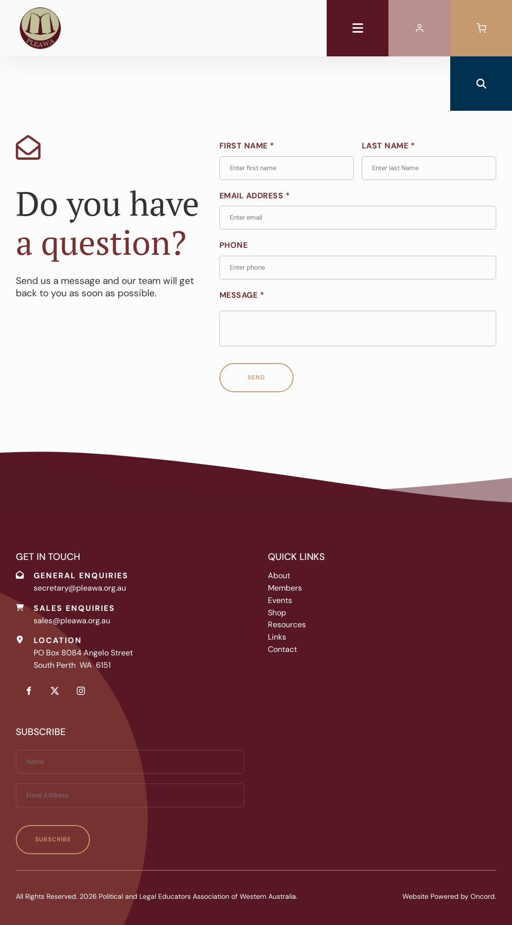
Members (285, 588)
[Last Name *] (429, 168)
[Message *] (357, 328)
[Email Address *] (357, 218)
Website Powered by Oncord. (449, 896)
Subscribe (53, 839)
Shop (277, 612)
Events (280, 600)
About (279, 575)
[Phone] (357, 267)
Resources (287, 624)
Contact (282, 649)
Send (256, 377)
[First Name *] (286, 168)
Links (277, 637)
